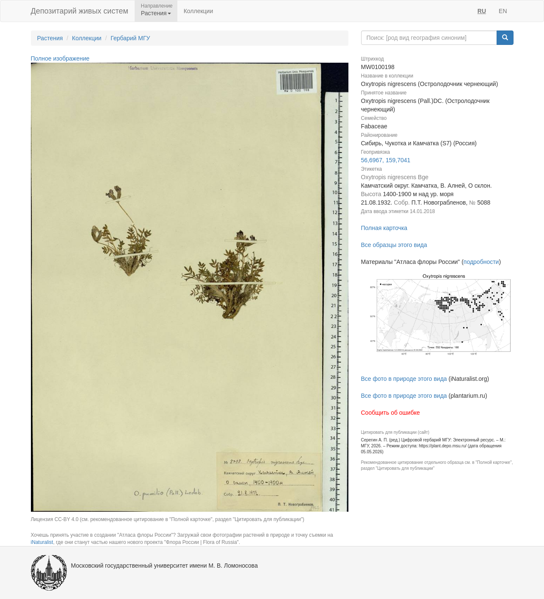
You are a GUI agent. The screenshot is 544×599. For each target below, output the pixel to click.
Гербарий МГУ (130, 38)
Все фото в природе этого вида (404, 378)
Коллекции (198, 11)
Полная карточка (384, 228)
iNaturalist (42, 542)
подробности (481, 261)
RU (482, 11)
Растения (50, 38)
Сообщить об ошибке (390, 412)
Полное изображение (60, 58)
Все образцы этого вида (394, 244)
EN (503, 11)
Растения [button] (156, 13)
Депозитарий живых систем (79, 11)
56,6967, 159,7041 (386, 160)
